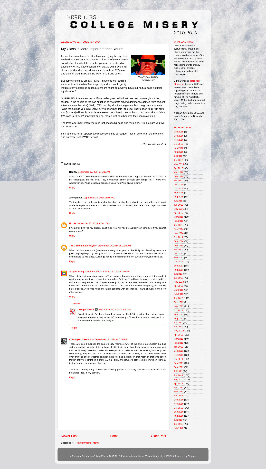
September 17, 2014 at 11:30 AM (112, 271)
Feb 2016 (178, 176)
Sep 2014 (179, 241)
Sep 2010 (179, 411)
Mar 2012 (178, 339)
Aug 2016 (179, 152)
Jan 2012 (178, 347)
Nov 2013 (179, 257)
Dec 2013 (179, 253)
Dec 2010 (179, 399)
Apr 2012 (178, 334)
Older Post (158, 436)
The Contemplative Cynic (83, 245)
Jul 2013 (178, 274)
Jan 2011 (178, 395)
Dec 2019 (179, 131)
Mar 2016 (178, 172)
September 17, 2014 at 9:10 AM (94, 172)
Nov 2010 (179, 404)
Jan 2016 (178, 180)
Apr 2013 (178, 286)
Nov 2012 (179, 306)
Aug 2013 (179, 270)
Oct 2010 (178, 408)
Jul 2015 (178, 200)
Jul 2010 (178, 420)
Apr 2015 (178, 213)
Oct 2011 (178, 359)
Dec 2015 (179, 184)
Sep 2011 (179, 363)
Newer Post (69, 436)
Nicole (72, 223)
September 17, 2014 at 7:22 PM (111, 339)
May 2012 (179, 330)
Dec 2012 (179, 302)
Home (114, 436)
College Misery (86, 309)
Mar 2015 (178, 217)
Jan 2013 (178, 298)
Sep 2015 (179, 192)
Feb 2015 (178, 221)
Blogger (192, 456)
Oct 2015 (178, 188)
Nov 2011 (179, 355)
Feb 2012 (178, 343)
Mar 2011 (178, 387)
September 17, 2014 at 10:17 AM (93, 223)
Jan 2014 (178, 249)
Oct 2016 (178, 144)
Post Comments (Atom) (87, 443)
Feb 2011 (178, 391)
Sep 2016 (179, 148)
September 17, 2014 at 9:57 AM (99, 197)
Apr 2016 (178, 168)
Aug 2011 (179, 367)
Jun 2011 (178, 375)
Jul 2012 (178, 322)
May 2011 (179, 379)
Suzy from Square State (82, 271)
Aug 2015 (179, 196)
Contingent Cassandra (81, 339)
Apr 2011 (178, 383)
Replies (76, 303)
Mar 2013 (178, 290)
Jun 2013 (178, 278)
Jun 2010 (178, 424)
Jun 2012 (178, 326)
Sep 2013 (179, 265)
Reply (72, 187)
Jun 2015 (178, 205)
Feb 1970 (178, 428)
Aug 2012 (179, 318)
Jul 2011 (178, 371)
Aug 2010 (179, 416)
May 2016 (179, 164)
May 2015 (179, 209)
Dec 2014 (179, 229)
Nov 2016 (179, 140)
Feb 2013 (178, 294)
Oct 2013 (178, 261)
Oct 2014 (178, 237)
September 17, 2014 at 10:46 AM (114, 245)
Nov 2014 (179, 233)
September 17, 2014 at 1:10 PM (115, 309)
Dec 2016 (179, 136)
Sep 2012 (179, 314)
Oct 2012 (178, 310)
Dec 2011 (179, 351)
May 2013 (179, 282)
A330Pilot (169, 456)
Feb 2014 (178, 245)
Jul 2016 (178, 156)
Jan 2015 (178, 225)
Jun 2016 (178, 160)
